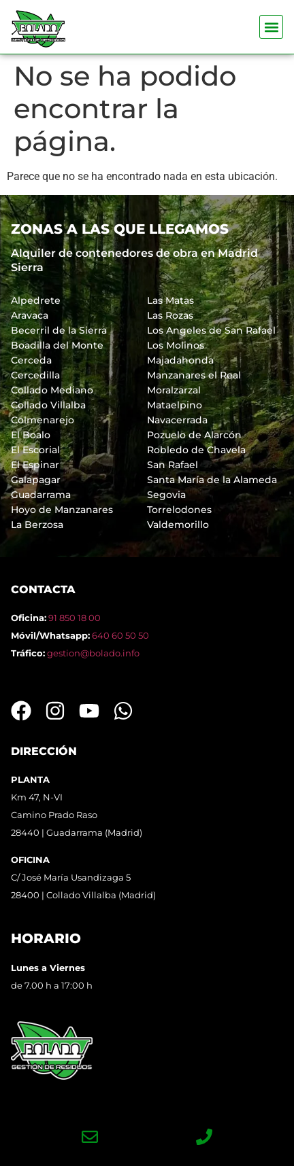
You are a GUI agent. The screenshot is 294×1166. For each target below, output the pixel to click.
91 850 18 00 (74, 617)
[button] (271, 27)
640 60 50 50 (120, 635)
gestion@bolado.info (93, 653)
